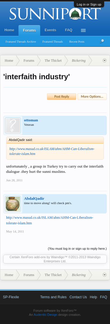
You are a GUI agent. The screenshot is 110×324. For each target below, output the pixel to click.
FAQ (68, 30)
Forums (29, 30)
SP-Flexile (11, 297)
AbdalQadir (34, 198)
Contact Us (78, 297)
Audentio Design (45, 314)
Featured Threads (53, 41)
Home (9, 30)
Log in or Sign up (89, 4)
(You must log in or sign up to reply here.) (77, 248)
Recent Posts (76, 41)
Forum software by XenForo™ (55, 310)
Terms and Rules (53, 297)
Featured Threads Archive (21, 41)
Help (93, 297)
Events (50, 30)
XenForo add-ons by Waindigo (42, 257)
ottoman (31, 120)
